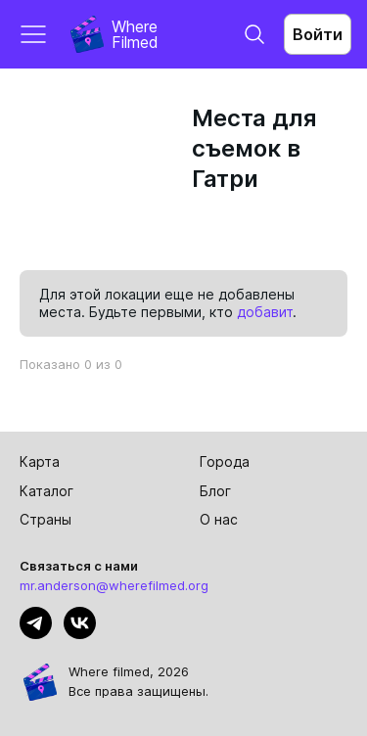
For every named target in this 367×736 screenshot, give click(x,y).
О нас (219, 519)
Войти (318, 34)
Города (225, 461)
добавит (265, 311)
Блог (215, 491)
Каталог (46, 491)
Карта (40, 461)
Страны (45, 519)
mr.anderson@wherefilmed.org (114, 585)
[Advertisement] (102, 174)
